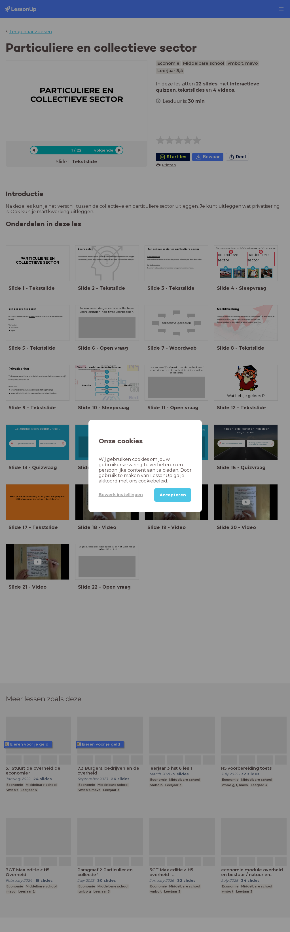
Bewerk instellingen (121, 494)
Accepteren (173, 495)
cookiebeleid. (153, 481)
